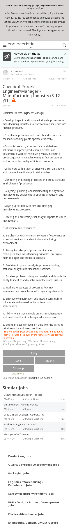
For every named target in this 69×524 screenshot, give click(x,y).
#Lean (42, 344)
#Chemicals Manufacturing (41, 341)
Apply (34, 353)
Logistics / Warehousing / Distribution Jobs (25, 483)
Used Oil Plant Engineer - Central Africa (24, 414)
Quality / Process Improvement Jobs (33, 464)
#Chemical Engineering (14, 341)
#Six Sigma (8, 344)
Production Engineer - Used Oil (20, 424)
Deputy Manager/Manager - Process (23, 394)
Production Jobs (19, 456)
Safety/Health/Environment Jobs (31, 493)
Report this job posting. (40, 378)
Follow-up (18, 368)
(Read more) (18, 373)
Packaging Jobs (18, 473)
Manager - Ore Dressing (16, 434)
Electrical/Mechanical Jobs (26, 514)
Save (18, 360)
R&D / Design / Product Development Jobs (33, 503)
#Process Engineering (27, 344)
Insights (49, 360)
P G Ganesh (17, 71)
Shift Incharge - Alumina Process (21, 404)
